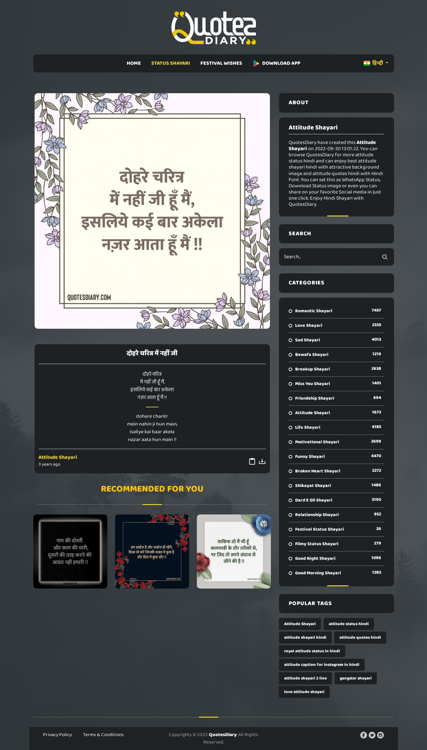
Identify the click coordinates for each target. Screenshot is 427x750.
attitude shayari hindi (305, 637)
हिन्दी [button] (374, 63)
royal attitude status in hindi (312, 651)
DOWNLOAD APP (276, 63)
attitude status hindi (349, 624)
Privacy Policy (57, 735)
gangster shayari (356, 678)
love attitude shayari (304, 692)
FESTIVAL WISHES (221, 63)
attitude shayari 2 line (305, 678)
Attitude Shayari (57, 457)
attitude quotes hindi (360, 637)
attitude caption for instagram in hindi (321, 664)
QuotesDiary (223, 735)
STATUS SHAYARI (170, 63)
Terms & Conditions (103, 735)
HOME (134, 63)
